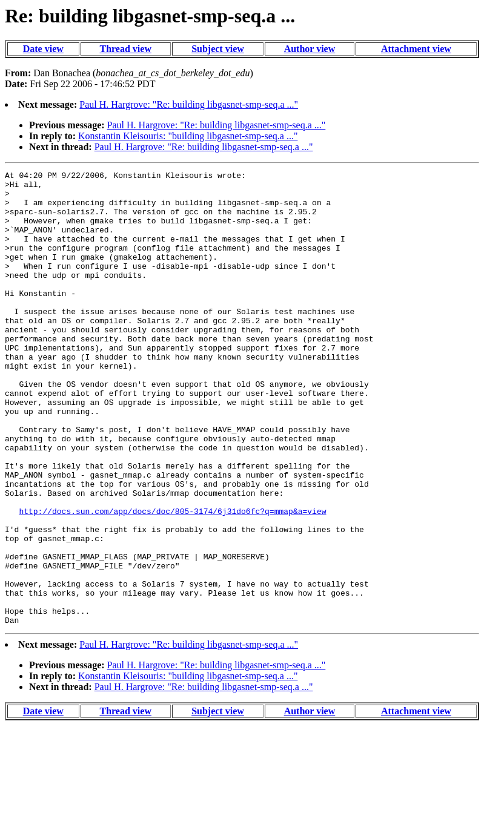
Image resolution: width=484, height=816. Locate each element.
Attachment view (416, 49)
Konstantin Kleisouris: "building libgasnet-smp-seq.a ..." (187, 136)
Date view (43, 49)
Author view (310, 49)
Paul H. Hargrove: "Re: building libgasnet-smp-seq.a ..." (188, 104)
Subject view (217, 49)
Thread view (125, 49)
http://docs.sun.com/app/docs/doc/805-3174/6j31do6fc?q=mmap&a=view (172, 579)
